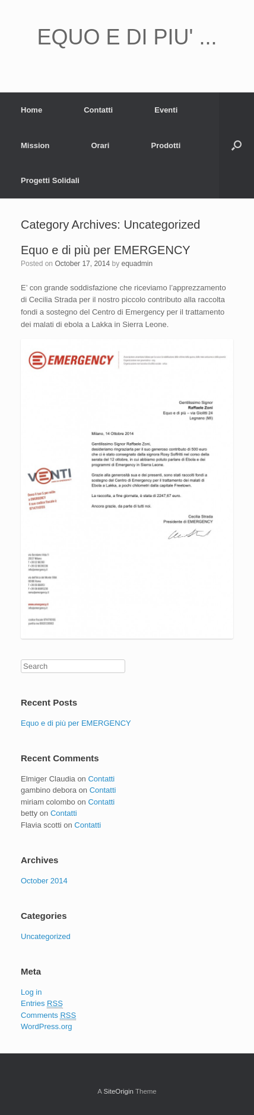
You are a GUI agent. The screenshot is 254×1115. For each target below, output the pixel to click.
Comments (48, 1015)
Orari (100, 145)
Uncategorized (46, 936)
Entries (42, 1003)
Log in (31, 992)
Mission (35, 145)
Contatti (98, 109)
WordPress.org (46, 1026)
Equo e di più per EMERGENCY (105, 250)
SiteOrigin (118, 1091)
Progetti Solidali (50, 180)
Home (31, 109)
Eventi (165, 109)
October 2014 (44, 880)
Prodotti (165, 145)
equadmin (137, 263)
